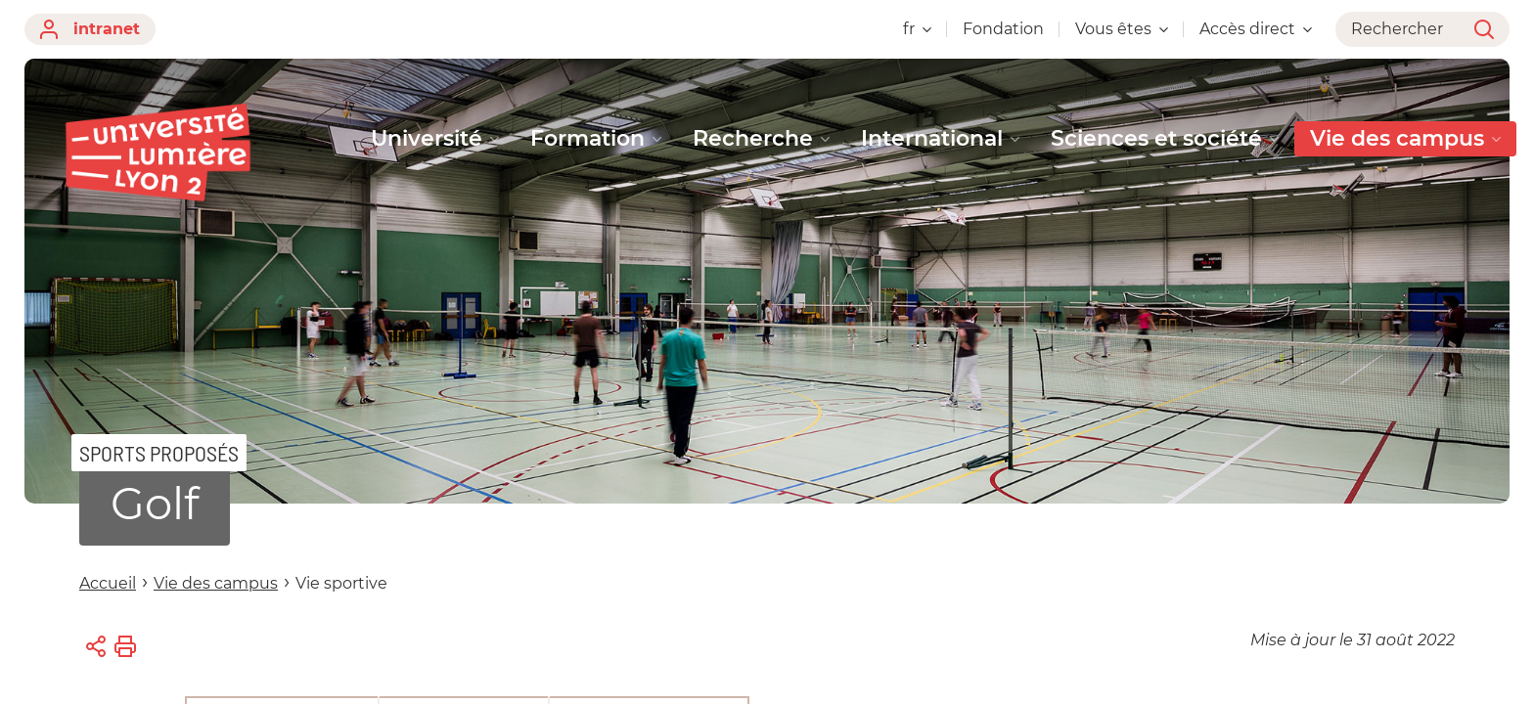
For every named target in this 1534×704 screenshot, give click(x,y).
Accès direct (1255, 29)
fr (917, 29)
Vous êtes (1121, 29)
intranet (90, 29)
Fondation (1003, 29)
